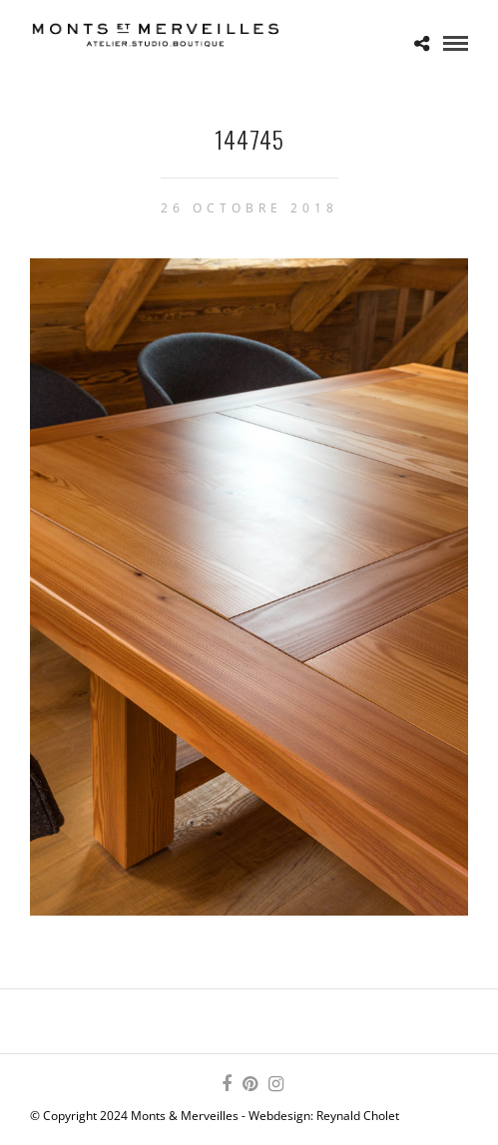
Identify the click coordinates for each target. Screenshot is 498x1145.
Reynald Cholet (357, 1115)
